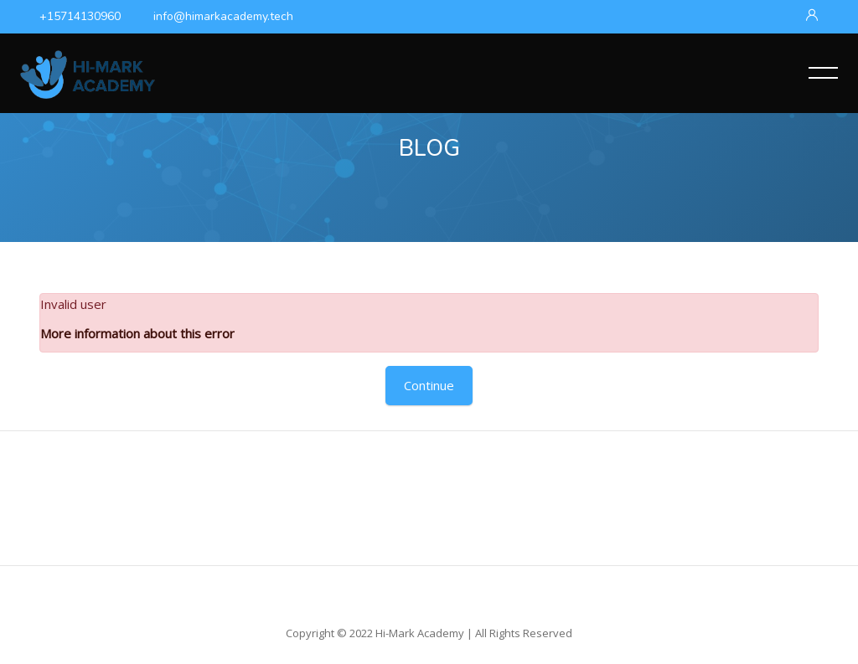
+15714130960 (80, 16)
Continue (429, 385)
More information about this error (137, 333)
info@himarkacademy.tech (223, 16)
